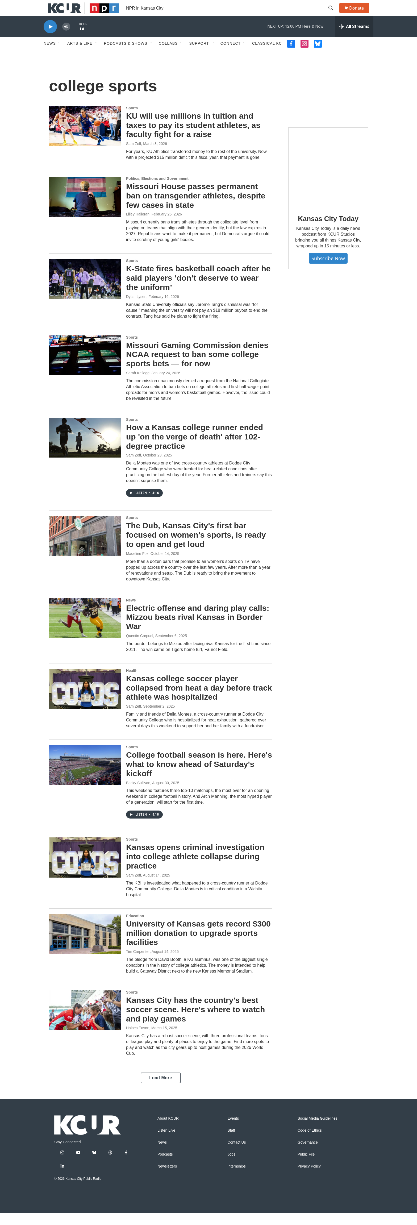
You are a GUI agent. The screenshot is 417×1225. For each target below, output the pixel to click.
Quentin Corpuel (139, 648)
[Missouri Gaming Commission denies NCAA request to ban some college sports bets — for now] (85, 367)
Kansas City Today (328, 231)
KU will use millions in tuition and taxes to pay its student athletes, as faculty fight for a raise (193, 137)
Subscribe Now (328, 270)
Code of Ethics (310, 1142)
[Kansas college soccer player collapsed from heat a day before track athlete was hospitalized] (85, 701)
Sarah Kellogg (137, 385)
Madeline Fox (137, 565)
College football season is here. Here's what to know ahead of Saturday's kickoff (199, 776)
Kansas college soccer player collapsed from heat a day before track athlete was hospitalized (199, 699)
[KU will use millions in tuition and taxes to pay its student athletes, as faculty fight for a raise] (85, 138)
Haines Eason (137, 1040)
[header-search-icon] (333, 14)
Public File (306, 1166)
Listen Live (166, 1142)
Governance (308, 1154)
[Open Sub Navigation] (60, 55)
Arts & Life (80, 55)
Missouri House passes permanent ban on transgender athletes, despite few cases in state (195, 207)
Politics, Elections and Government (157, 190)
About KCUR (168, 1130)
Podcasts (165, 1166)
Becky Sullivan (138, 795)
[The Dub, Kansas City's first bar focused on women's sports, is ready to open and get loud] (85, 548)
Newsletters (167, 1178)
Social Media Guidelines (317, 1130)
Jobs (231, 1166)
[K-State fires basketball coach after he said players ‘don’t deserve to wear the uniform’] (85, 291)
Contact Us (236, 1154)
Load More (160, 1089)
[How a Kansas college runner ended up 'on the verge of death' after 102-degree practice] (85, 450)
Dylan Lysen (136, 308)
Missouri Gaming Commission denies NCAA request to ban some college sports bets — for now (197, 366)
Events (233, 1130)
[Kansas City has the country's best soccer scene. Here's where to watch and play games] (85, 1022)
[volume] (66, 39)
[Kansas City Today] (328, 179)
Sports (132, 120)
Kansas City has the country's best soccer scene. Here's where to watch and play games (195, 1021)
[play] (50, 39)
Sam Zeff (133, 155)
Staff (231, 1142)
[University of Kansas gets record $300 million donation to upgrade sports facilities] (85, 946)
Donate (360, 14)
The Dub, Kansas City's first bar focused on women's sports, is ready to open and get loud (196, 546)
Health (131, 682)
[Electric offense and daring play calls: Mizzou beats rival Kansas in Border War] (85, 630)
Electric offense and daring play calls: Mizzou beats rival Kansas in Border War (197, 629)
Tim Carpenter (138, 963)
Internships (236, 1178)
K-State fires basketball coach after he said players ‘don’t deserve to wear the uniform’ (198, 290)
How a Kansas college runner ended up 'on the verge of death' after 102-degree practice (194, 448)
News (50, 55)
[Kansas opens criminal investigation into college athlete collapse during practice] (85, 869)
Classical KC (267, 55)
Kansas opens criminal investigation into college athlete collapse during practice (195, 868)
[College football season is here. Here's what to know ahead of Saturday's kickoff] (85, 777)
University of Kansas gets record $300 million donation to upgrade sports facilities (198, 945)
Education (135, 928)
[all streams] (354, 38)
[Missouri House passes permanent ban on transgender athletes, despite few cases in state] (85, 209)
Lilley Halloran (137, 226)
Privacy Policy (309, 1178)
